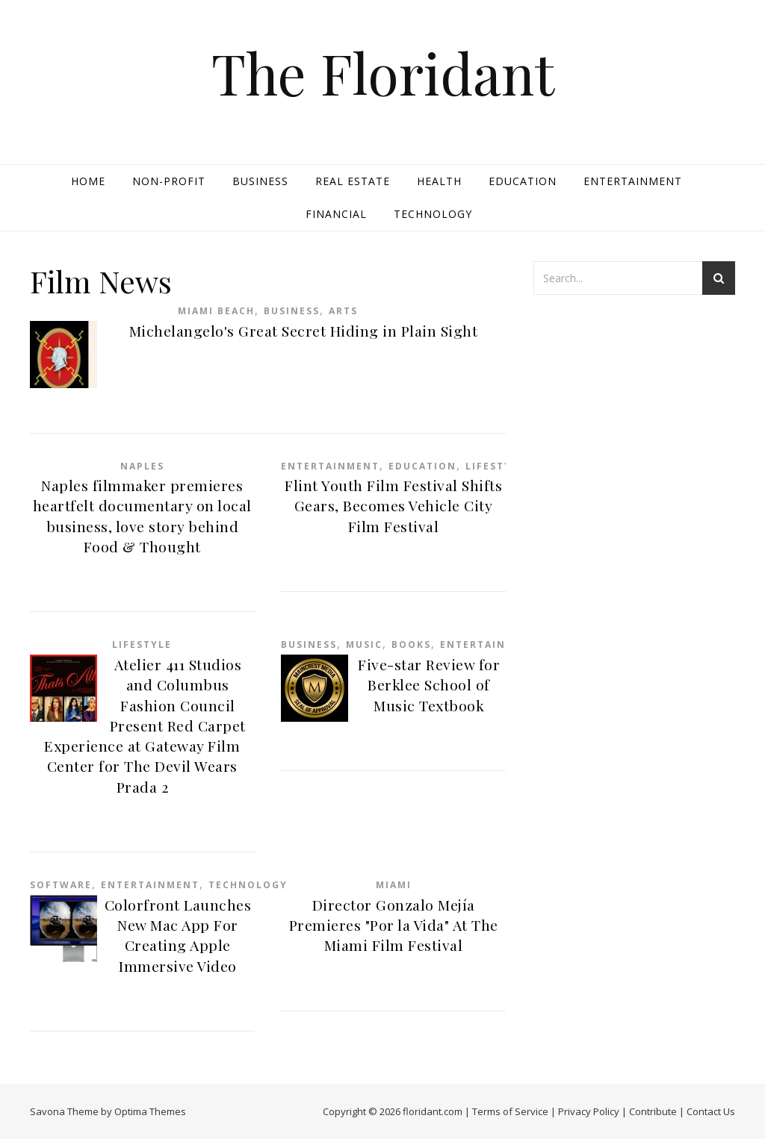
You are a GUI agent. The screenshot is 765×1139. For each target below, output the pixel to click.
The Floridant (382, 73)
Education (523, 181)
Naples (142, 466)
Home (88, 181)
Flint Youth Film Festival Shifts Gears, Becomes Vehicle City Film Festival (393, 505)
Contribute (653, 1111)
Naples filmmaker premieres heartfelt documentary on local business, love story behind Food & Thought (142, 515)
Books (411, 644)
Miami (394, 885)
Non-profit (168, 181)
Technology (433, 214)
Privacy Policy (588, 1111)
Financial (336, 214)
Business (260, 181)
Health (439, 181)
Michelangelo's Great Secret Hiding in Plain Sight (303, 330)
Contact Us (711, 1111)
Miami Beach (216, 311)
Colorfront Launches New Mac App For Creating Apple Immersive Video (178, 935)
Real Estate (352, 181)
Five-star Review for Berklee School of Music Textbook (429, 685)
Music (364, 644)
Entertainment (632, 181)
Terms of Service (510, 1111)
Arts (343, 311)
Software (61, 885)
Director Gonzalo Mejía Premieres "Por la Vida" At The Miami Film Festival (393, 925)
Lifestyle (495, 466)
